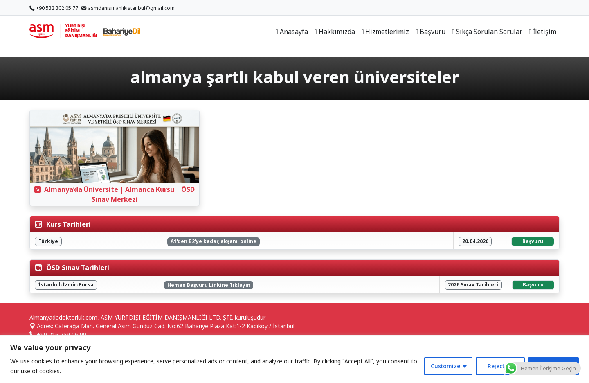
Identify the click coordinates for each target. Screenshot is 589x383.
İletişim (542, 31)
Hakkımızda (335, 31)
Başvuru (430, 31)
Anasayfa (292, 31)
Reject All (500, 366)
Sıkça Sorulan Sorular (487, 31)
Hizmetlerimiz (385, 31)
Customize (445, 366)
